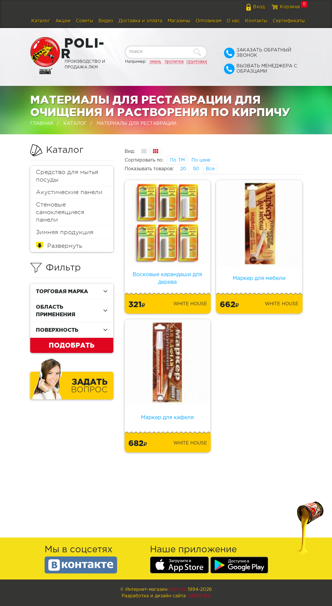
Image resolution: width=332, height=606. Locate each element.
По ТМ (177, 160)
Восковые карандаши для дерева (167, 278)
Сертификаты (289, 21)
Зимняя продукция (64, 232)
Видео (106, 21)
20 (183, 169)
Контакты (256, 21)
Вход (259, 7)
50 (196, 169)
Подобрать (71, 345)
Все (210, 169)
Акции (63, 21)
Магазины (179, 21)
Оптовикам (208, 21)
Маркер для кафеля (167, 417)
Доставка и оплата (140, 21)
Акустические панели (69, 192)
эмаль (155, 62)
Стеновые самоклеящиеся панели (60, 212)
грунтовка (197, 62)
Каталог (40, 21)
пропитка (174, 62)
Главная (41, 123)
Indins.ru (199, 596)
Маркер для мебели (259, 278)
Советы (84, 21)
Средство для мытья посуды (67, 176)
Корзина (290, 7)
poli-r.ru (177, 589)
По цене (200, 160)
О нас (233, 21)
